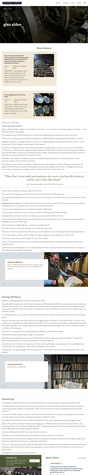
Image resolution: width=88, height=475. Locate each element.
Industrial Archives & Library (11, 203)
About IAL (65, 3)
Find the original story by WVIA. (12, 126)
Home (4, 8)
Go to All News (82, 458)
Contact (79, 3)
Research (58, 3)
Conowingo (72, 420)
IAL (20, 66)
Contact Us (34, 460)
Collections (15, 66)
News (72, 3)
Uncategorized (55, 463)
